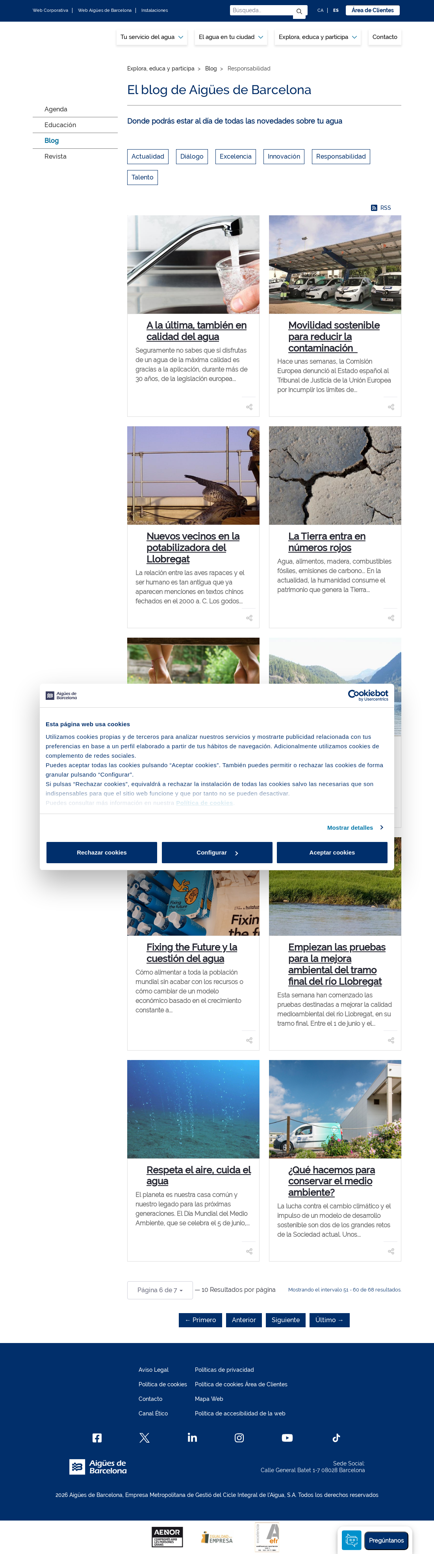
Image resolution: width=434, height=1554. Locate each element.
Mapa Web (209, 1399)
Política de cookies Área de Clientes (241, 1384)
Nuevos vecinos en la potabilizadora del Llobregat (193, 548)
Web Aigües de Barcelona (105, 10)
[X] (144, 1438)
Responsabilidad (341, 156)
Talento (143, 177)
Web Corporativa (50, 10)
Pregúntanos (386, 1540)
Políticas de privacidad (224, 1370)
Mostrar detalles (350, 827)
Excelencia (236, 156)
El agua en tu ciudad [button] (231, 37)
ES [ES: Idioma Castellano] (336, 10)
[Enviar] (299, 12)
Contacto (385, 37)
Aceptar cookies (332, 852)
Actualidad (148, 156)
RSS (381, 208)
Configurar (217, 852)
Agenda (56, 109)
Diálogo (192, 156)
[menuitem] (152, 37)
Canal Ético (153, 1413)
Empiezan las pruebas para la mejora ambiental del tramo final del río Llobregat (337, 964)
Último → (329, 1320)
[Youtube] (287, 1438)
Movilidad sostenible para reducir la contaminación (334, 337)
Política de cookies (163, 1384)
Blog (52, 140)
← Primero (200, 1320)
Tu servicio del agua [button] (152, 37)
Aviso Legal (154, 1370)
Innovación (284, 156)
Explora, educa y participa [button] (318, 37)
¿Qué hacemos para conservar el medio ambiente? (331, 1181)
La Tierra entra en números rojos (326, 542)
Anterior (244, 1320)
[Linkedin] (192, 1438)
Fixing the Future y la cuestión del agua (192, 953)
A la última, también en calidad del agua (197, 331)
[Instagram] (239, 1438)
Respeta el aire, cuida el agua (199, 1175)
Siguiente (286, 1320)
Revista (56, 156)
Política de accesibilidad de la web (240, 1413)
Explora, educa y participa (161, 68)
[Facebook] (97, 1438)
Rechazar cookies (102, 852)
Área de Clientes (373, 10)
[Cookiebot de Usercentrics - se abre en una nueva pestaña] (353, 695)
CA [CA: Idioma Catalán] (320, 10)
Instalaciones (154, 10)
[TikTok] (336, 1438)
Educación (60, 125)
